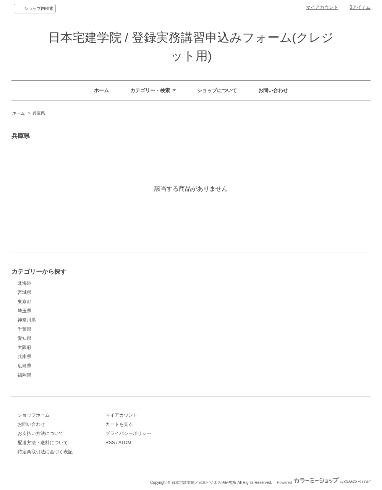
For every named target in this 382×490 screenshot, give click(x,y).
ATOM (124, 442)
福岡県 (24, 375)
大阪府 (24, 347)
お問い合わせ (273, 90)
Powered (324, 482)
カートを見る (119, 424)
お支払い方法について (40, 433)
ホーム (101, 90)
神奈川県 (27, 320)
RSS (110, 442)
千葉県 (24, 329)
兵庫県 (38, 113)
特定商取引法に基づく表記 (45, 451)
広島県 (24, 365)
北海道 (24, 283)
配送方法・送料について (43, 442)
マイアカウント (322, 7)
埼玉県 (24, 310)
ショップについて (217, 90)
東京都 (24, 301)
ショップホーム (34, 415)
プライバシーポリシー (128, 433)
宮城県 (24, 292)
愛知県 (24, 338)
